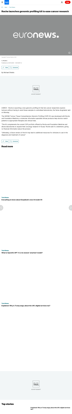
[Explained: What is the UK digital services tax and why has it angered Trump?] (36, 306)
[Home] (2, 7)
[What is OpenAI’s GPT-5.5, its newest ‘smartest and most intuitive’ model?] (36, 253)
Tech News (12, 7)
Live (67, 2)
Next (6, 7)
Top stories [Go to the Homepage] (8, 404)
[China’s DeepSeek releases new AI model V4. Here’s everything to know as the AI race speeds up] (36, 200)
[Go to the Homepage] (6, 2)
